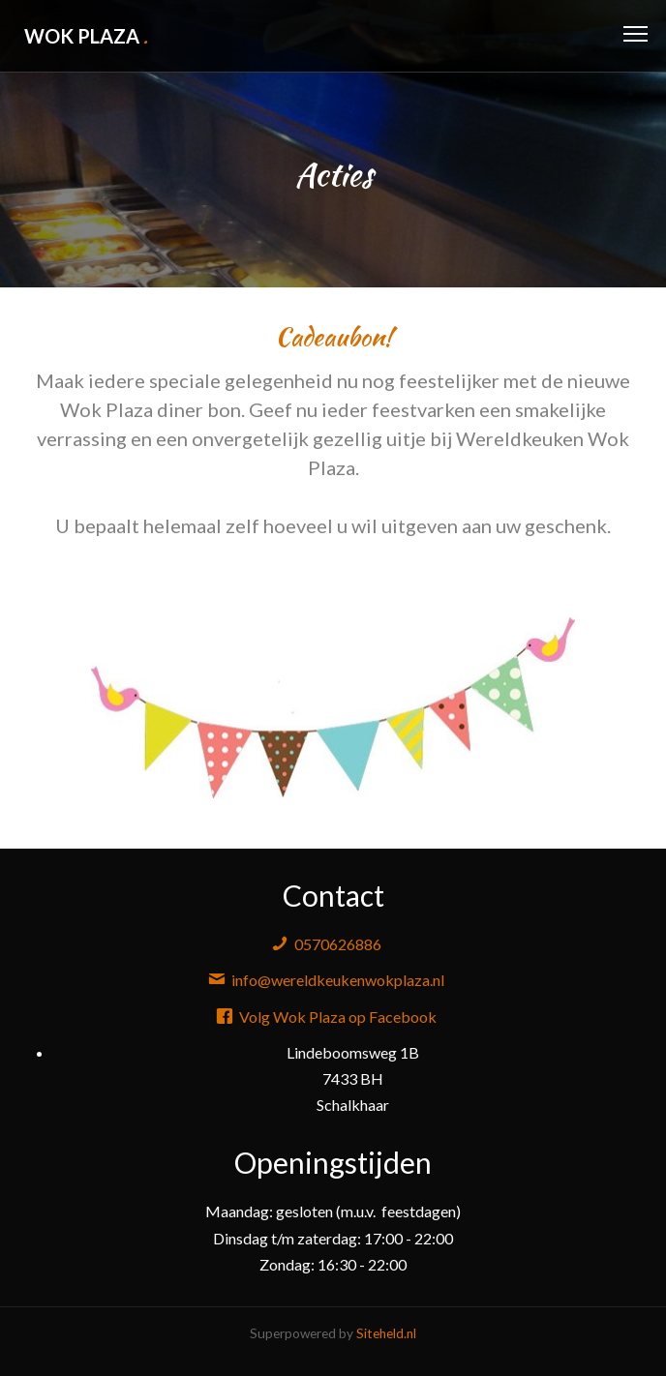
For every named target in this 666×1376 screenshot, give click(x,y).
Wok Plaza (86, 35)
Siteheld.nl (386, 1333)
